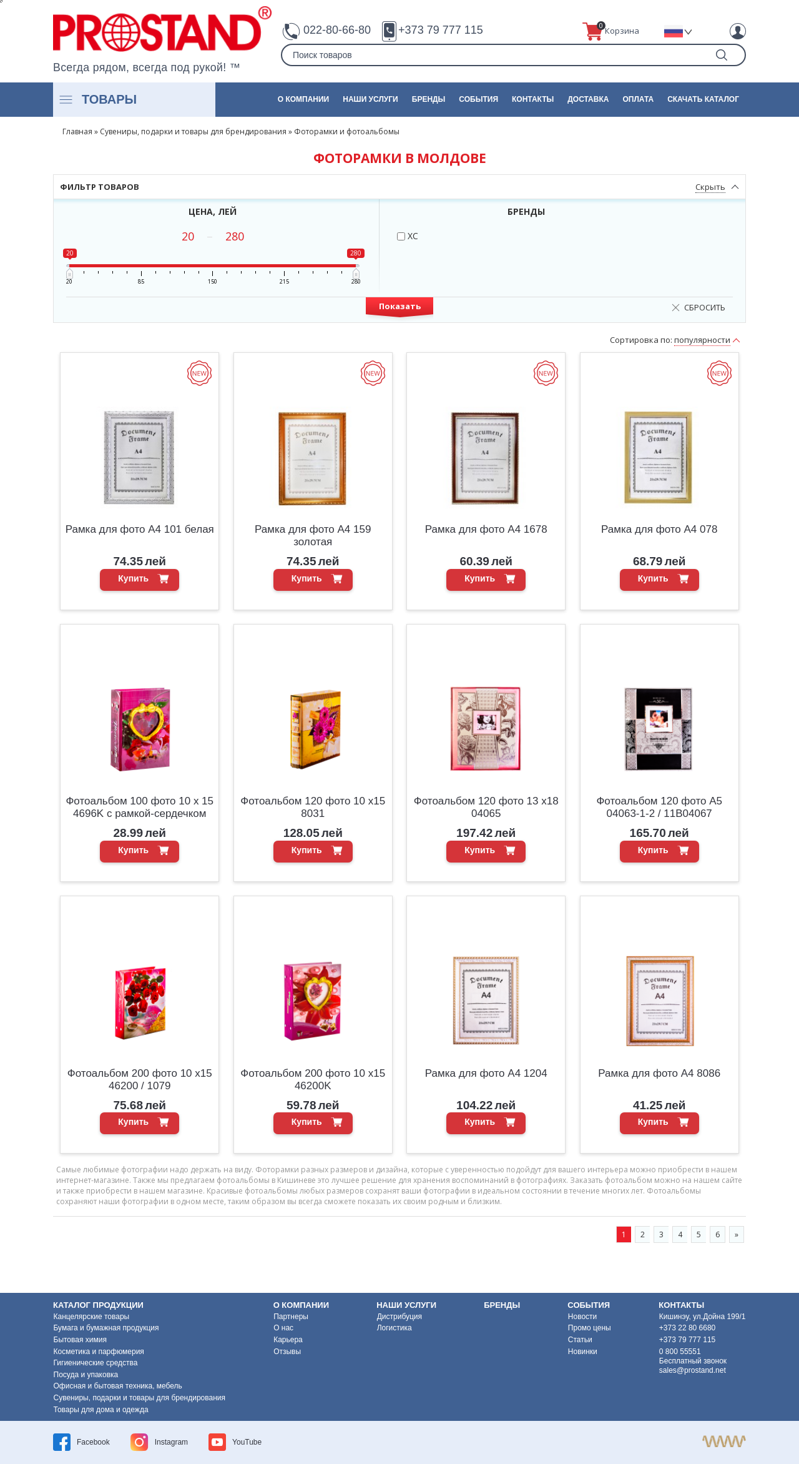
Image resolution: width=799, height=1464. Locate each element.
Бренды (429, 99)
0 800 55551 (680, 1351)
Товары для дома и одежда (101, 1409)
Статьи (580, 1339)
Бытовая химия (80, 1339)
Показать (400, 306)
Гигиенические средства (96, 1362)
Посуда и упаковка (86, 1374)
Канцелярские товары (92, 1316)
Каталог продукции (98, 1305)
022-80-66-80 (337, 30)
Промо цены (589, 1327)
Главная (77, 131)
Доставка (588, 99)
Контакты (533, 99)
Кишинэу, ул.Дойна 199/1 (702, 1316)
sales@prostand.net (692, 1370)
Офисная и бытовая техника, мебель (118, 1386)
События (478, 99)
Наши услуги (370, 99)
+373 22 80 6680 (687, 1327)
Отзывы (287, 1351)
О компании (304, 99)
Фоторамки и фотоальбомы (347, 131)
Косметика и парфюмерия (99, 1351)
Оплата (638, 99)
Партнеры (290, 1316)
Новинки (582, 1351)
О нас (283, 1327)
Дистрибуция (399, 1316)
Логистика (394, 1327)
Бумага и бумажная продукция (106, 1327)
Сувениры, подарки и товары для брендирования (193, 131)
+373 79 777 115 (440, 30)
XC (407, 236)
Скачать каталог (703, 99)
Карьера (288, 1339)
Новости (582, 1316)
